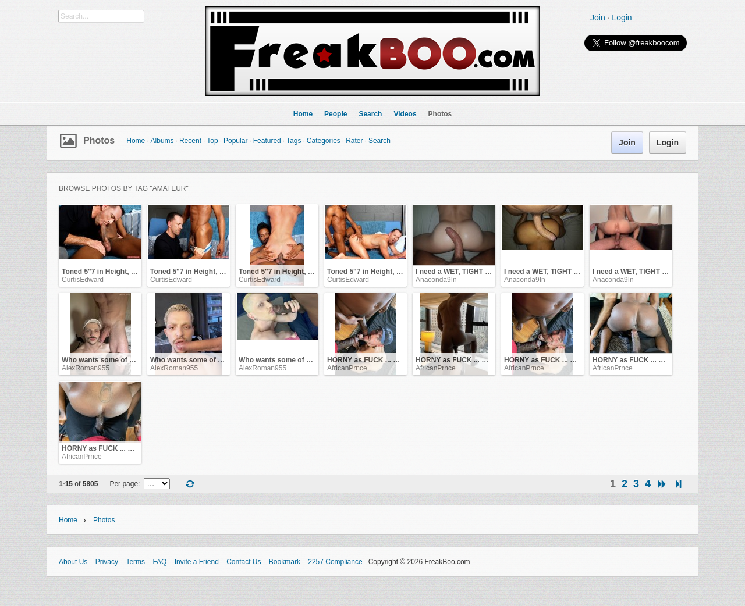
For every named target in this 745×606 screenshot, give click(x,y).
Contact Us (243, 562)
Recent (190, 141)
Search (379, 141)
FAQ (159, 562)
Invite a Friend (197, 562)
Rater (354, 141)
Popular (235, 141)
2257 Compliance (335, 562)
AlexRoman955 (85, 368)
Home (135, 141)
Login (622, 17)
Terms (135, 562)
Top (212, 141)
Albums (162, 141)
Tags (293, 141)
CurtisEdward (83, 280)
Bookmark (284, 562)
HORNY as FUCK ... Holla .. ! (373, 360)
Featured (267, 141)
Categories (323, 141)
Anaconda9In (436, 280)
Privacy (106, 562)
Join (597, 17)
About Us (73, 562)
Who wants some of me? (103, 360)
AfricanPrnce (347, 368)
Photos (99, 140)
